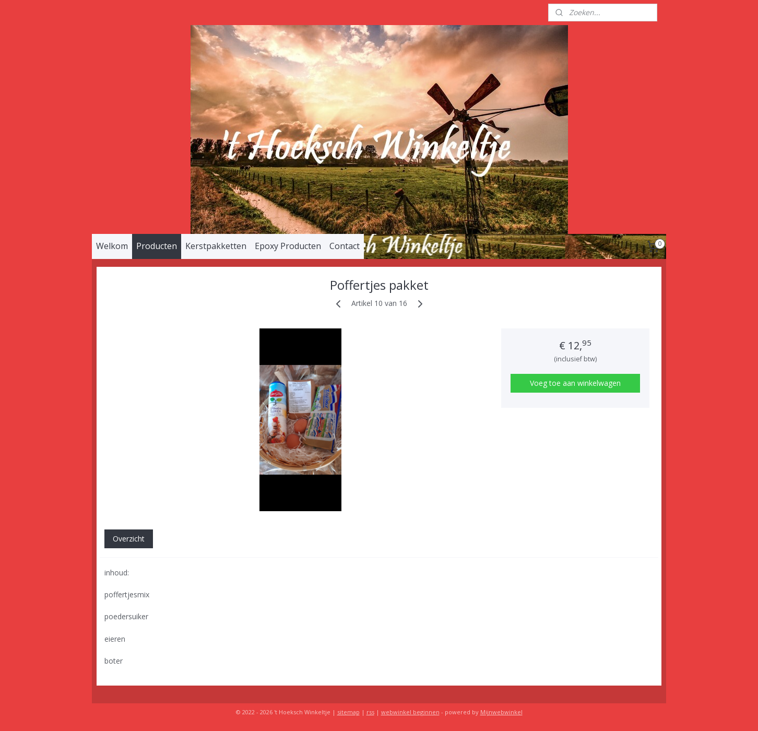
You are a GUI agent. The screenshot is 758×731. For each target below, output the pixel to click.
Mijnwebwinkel (501, 712)
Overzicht (129, 539)
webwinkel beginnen (410, 712)
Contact (344, 246)
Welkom (112, 246)
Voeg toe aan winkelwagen (575, 383)
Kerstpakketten (215, 246)
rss (370, 712)
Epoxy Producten (288, 246)
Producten (156, 246)
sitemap (348, 712)
